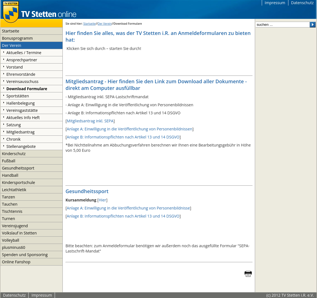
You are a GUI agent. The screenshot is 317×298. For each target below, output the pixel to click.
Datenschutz (302, 2)
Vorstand (14, 67)
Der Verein (11, 45)
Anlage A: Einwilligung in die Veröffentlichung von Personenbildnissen (129, 129)
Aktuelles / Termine (23, 52)
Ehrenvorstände (20, 74)
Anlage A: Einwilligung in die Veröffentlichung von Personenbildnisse (128, 208)
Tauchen (9, 204)
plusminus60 (13, 247)
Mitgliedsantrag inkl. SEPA (90, 120)
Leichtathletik (14, 189)
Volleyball (10, 240)
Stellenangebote (21, 146)
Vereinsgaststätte (22, 110)
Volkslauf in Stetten (19, 233)
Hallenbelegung (20, 103)
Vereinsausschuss (22, 81)
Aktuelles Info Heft (23, 117)
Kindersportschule (18, 182)
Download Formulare (26, 88)
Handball (10, 175)
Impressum (275, 2)
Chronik (13, 139)
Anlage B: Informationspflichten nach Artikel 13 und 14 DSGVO (123, 137)
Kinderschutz (14, 153)
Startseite (10, 31)
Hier (102, 200)
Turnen (8, 218)
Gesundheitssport (18, 168)
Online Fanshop (16, 261)
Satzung (13, 124)
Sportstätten (17, 96)
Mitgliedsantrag (20, 132)
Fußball (8, 160)
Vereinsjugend (15, 225)
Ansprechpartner (21, 59)
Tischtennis (12, 211)
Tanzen (8, 196)
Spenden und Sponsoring (25, 254)
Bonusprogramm (17, 38)
